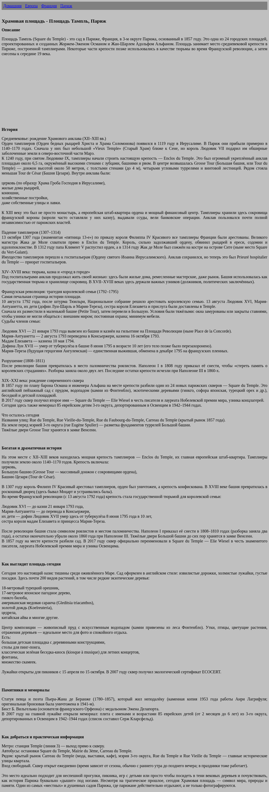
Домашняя (12, 5)
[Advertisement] (125, 94)
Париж (66, 5)
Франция (49, 5)
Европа (31, 5)
